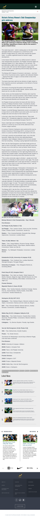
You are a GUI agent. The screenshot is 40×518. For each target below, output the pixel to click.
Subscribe (20, 506)
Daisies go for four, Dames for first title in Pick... (22, 399)
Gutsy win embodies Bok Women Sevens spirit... (23, 417)
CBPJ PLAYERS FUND (5, 492)
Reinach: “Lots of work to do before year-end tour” (29, 444)
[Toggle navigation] (36, 6)
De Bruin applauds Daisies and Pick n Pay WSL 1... (23, 380)
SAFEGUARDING (31, 485)
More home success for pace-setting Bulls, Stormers (9, 443)
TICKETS (16, 489)
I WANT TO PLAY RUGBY (32, 491)
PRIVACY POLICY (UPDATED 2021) (20, 493)
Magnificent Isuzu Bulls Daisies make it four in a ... (23, 390)
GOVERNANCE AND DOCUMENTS (5, 489)
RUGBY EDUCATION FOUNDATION (18, 486)
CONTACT (3, 485)
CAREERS (30, 488)
